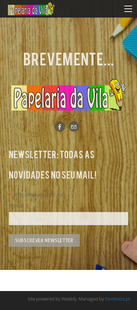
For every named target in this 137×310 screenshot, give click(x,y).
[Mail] (73, 126)
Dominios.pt (117, 299)
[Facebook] (59, 126)
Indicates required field (37, 194)
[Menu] (128, 9)
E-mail (18, 205)
